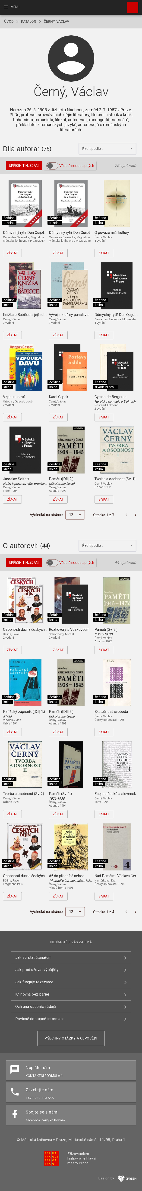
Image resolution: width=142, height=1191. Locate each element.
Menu (11, 7)
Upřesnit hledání (24, 166)
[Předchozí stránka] (126, 515)
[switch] (52, 166)
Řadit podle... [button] (93, 148)
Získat (12, 253)
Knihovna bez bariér (32, 994)
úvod (9, 21)
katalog (28, 21)
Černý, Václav (56, 21)
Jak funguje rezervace (34, 982)
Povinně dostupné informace (40, 1019)
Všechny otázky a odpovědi (71, 1038)
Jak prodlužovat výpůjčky (37, 970)
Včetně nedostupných (76, 166)
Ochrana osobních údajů (35, 1006)
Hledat (130, 5)
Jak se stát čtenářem (33, 957)
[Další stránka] (135, 515)
